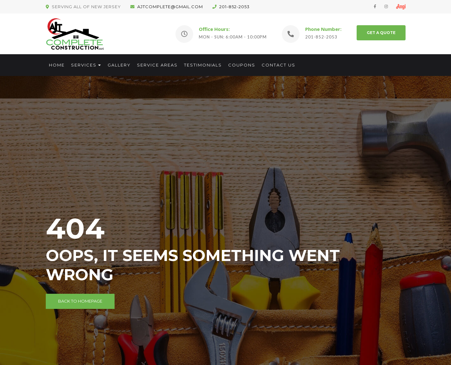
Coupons (241, 64)
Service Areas (157, 64)
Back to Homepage (80, 301)
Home (57, 64)
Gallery (119, 64)
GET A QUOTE (381, 32)
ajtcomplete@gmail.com (166, 6)
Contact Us (278, 64)
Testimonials (203, 64)
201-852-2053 (231, 6)
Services (84, 64)
